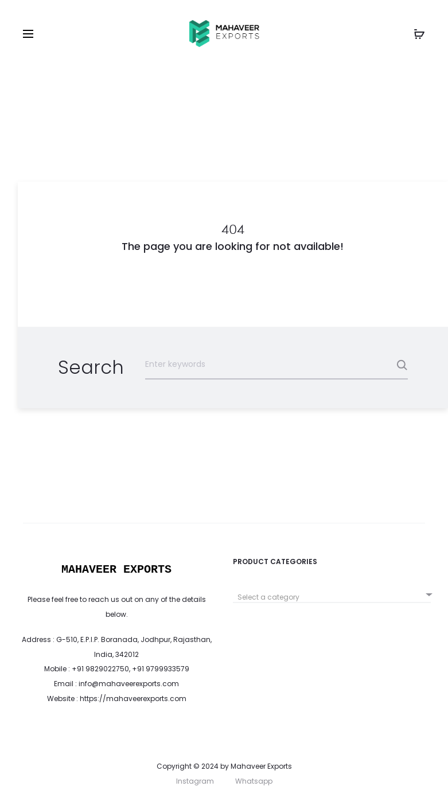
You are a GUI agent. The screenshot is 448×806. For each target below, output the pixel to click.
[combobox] (332, 593)
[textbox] (332, 597)
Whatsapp (253, 781)
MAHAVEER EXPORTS (116, 569)
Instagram (195, 781)
